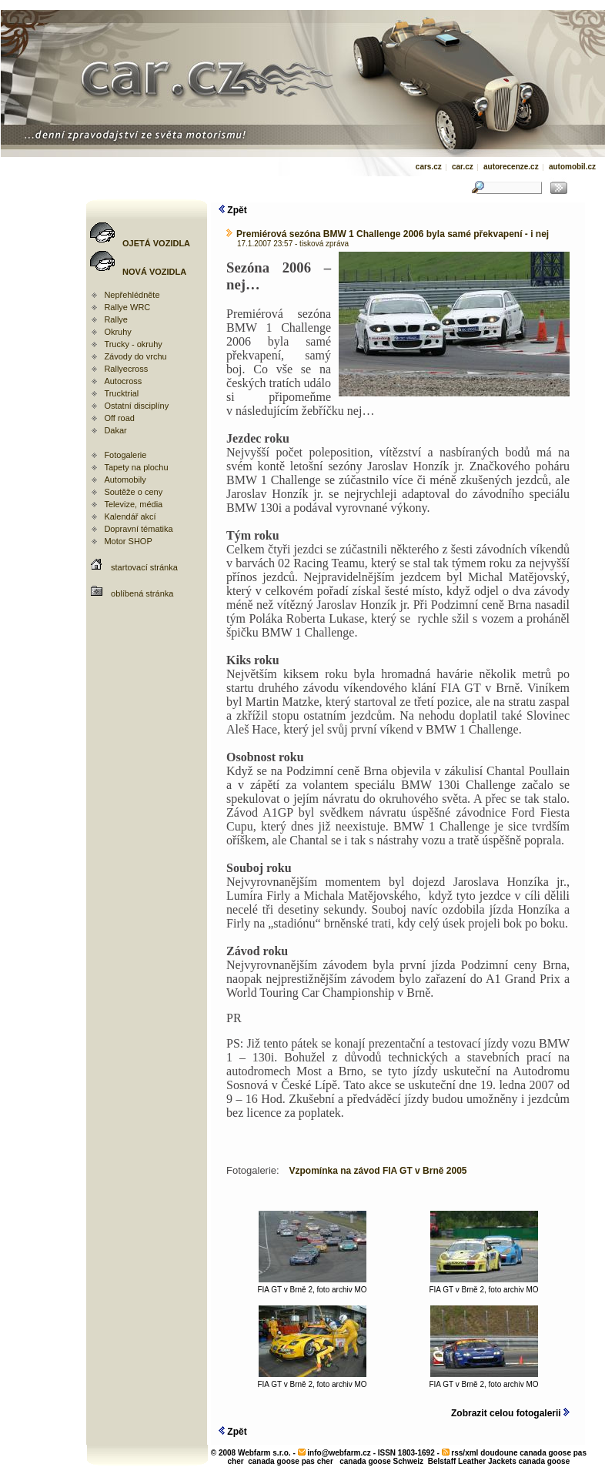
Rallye (116, 319)
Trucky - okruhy (133, 344)
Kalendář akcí (129, 516)
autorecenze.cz (511, 166)
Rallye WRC (127, 307)
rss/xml (464, 1453)
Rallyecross (126, 368)
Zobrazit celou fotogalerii (510, 1413)
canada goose (544, 1461)
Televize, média (133, 504)
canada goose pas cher (290, 1461)
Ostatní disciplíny (136, 405)
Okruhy (117, 331)
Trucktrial (121, 393)
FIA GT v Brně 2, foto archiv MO (311, 1286)
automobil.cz (572, 166)
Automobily (124, 479)
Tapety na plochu (136, 467)
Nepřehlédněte (131, 294)
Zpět (233, 210)
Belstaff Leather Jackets (472, 1461)
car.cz (462, 166)
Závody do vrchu (135, 356)
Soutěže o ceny (133, 491)
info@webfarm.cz (339, 1453)
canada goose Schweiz (381, 1461)
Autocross (123, 381)
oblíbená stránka (142, 593)
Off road (119, 418)
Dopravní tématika (138, 528)
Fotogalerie (125, 455)
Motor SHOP (128, 541)
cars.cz (429, 166)
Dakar (115, 430)
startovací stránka (144, 567)
